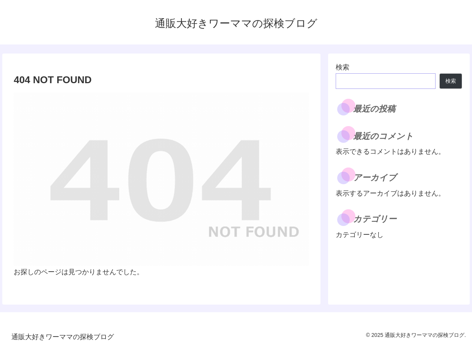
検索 (342, 67)
